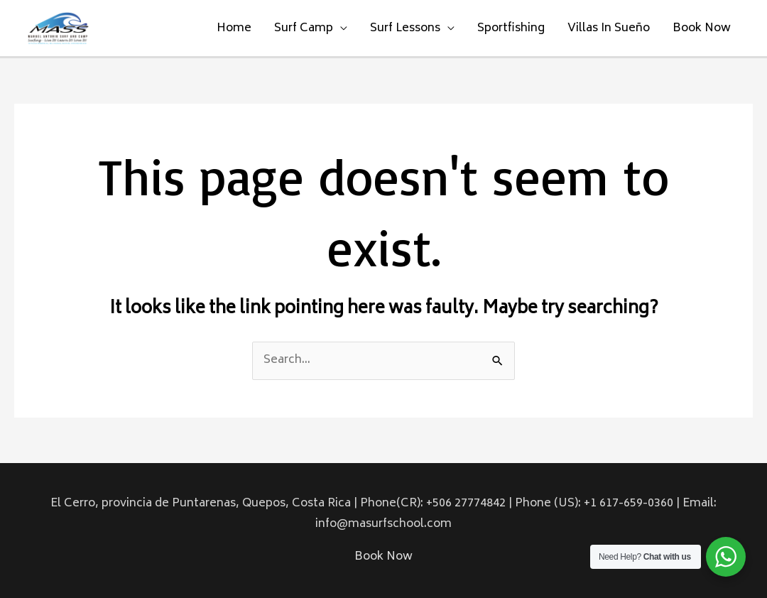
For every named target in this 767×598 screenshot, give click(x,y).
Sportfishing (511, 28)
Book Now (702, 28)
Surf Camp (303, 28)
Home (234, 28)
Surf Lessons (405, 28)
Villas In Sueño (608, 28)
